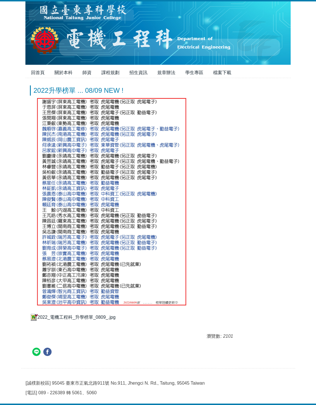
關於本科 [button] (64, 72)
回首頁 (38, 72)
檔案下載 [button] (222, 72)
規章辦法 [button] (166, 72)
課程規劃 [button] (110, 72)
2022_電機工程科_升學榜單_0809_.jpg (73, 317)
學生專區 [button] (194, 72)
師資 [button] (86, 72)
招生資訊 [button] (138, 72)
